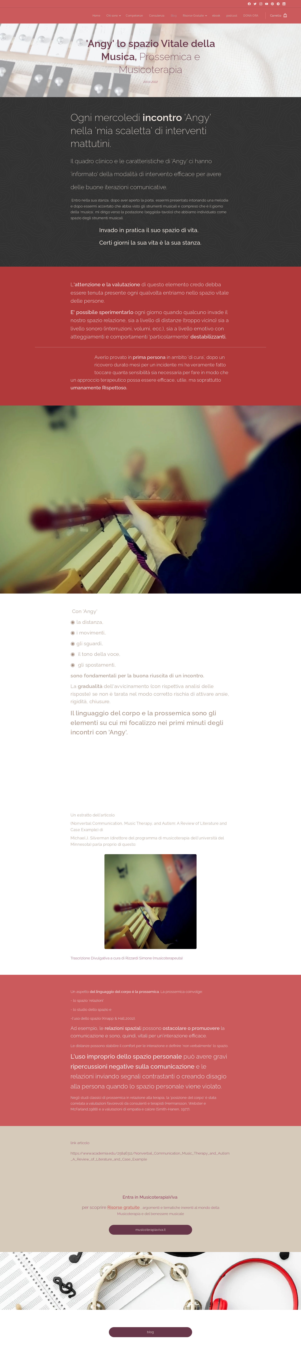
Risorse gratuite (123, 1207)
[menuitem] (93, 15)
